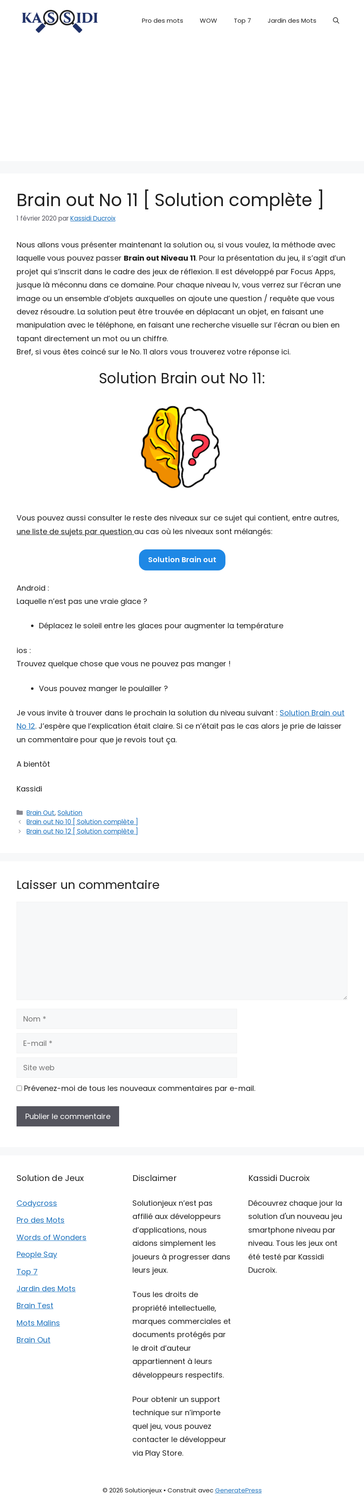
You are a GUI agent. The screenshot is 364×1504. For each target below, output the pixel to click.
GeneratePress (238, 1490)
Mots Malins (38, 1323)
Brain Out (40, 812)
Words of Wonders (51, 1237)
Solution (69, 812)
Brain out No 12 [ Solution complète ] (82, 831)
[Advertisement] (182, 103)
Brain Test (35, 1305)
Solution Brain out (182, 559)
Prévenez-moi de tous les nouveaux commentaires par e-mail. (139, 1088)
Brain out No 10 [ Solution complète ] (82, 821)
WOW (208, 20)
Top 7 (242, 20)
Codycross (37, 1203)
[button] (336, 20)
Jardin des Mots (292, 20)
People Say (37, 1254)
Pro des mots (162, 20)
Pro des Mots (41, 1220)
